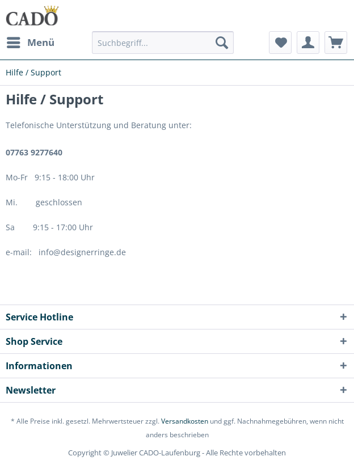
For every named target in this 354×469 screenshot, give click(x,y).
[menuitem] (30, 42)
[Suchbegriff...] (163, 42)
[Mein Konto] (308, 42)
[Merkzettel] (280, 42)
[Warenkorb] (335, 42)
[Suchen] (222, 42)
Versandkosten (184, 421)
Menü (30, 41)
